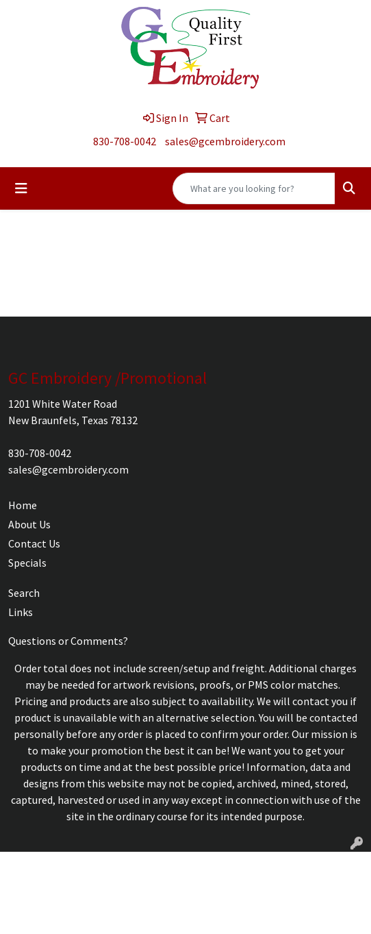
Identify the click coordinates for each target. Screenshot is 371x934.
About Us (29, 524)
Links (20, 612)
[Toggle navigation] (21, 188)
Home (22, 505)
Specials (27, 562)
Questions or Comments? (68, 641)
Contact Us (34, 543)
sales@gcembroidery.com (225, 141)
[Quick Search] (253, 188)
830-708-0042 (124, 141)
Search (24, 593)
